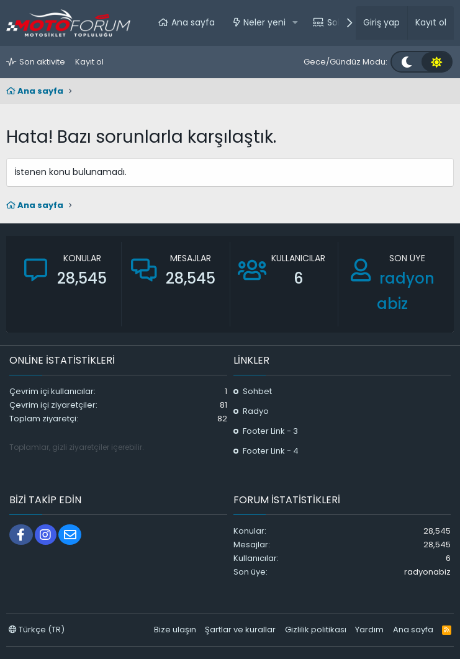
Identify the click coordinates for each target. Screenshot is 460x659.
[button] (295, 23)
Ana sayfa (193, 22)
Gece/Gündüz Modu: (345, 62)
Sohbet (257, 391)
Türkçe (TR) (37, 629)
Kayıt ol (89, 62)
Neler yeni (264, 22)
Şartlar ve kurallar (240, 629)
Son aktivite (42, 62)
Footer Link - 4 (271, 451)
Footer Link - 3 (270, 431)
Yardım (369, 629)
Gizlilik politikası (315, 629)
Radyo (256, 411)
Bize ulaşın (175, 629)
